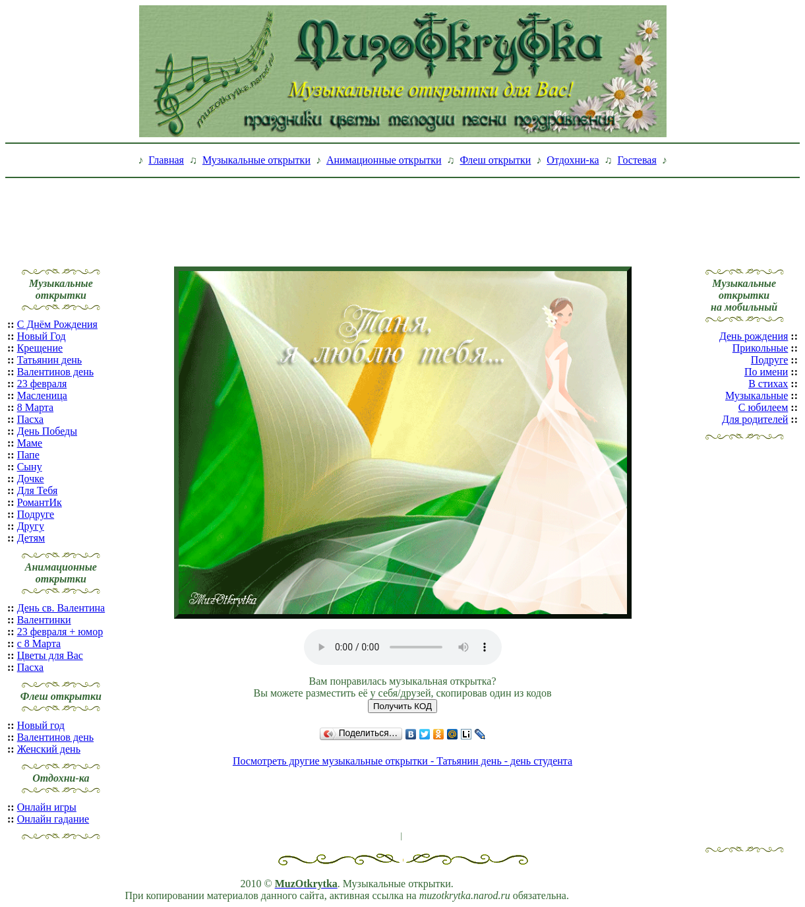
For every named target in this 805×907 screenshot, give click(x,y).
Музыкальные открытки (256, 160)
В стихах (768, 383)
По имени (766, 371)
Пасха (30, 419)
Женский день (48, 749)
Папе (28, 454)
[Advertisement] (403, 213)
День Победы (47, 431)
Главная (166, 160)
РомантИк (39, 502)
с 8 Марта (39, 643)
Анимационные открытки (384, 160)
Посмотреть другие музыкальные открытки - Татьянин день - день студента (402, 760)
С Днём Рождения (57, 324)
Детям (31, 538)
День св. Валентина (61, 607)
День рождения (753, 336)
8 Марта (35, 407)
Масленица (42, 395)
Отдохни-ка (573, 160)
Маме (30, 443)
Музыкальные (756, 395)
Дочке (30, 478)
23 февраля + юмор (60, 631)
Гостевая (637, 160)
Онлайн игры (46, 807)
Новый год (41, 725)
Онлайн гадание (53, 819)
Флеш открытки (495, 160)
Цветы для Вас (50, 655)
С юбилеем (763, 407)
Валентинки (44, 619)
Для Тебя (37, 490)
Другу (30, 526)
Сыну (29, 466)
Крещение (40, 348)
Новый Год (41, 336)
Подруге (35, 514)
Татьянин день (49, 359)
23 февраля (42, 383)
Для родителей (755, 419)
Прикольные (760, 348)
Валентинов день (55, 371)
